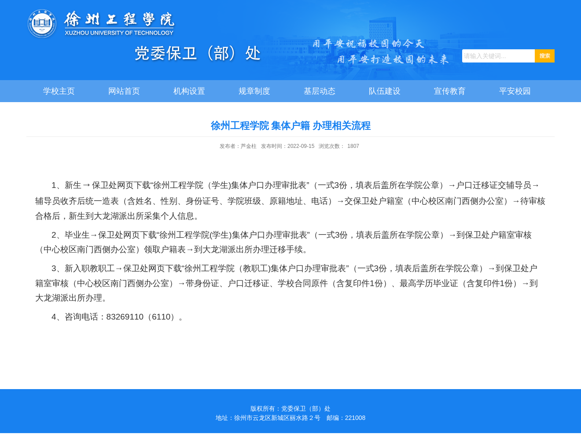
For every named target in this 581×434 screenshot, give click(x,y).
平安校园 (515, 91)
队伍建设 (385, 91)
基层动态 (319, 91)
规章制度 (254, 91)
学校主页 (59, 91)
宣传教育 (450, 91)
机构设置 (189, 91)
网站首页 (124, 91)
